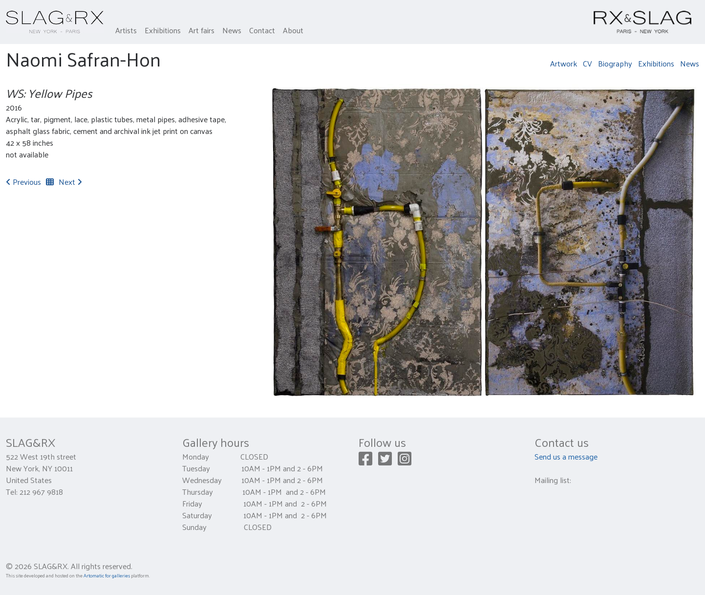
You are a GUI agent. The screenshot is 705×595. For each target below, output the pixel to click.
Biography (615, 63)
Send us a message (566, 456)
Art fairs (201, 30)
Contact (262, 30)
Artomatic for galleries (107, 575)
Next (70, 182)
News (231, 30)
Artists (126, 30)
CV (587, 63)
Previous (23, 182)
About (293, 30)
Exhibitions (163, 30)
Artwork (563, 63)
